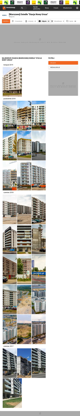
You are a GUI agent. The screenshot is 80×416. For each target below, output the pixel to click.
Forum (56, 8)
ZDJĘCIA (53, 63)
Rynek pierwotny (36, 8)
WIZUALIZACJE (55, 67)
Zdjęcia (44, 21)
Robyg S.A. (12, 16)
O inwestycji (18, 21)
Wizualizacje (58, 21)
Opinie (71, 21)
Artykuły (30, 21)
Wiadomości (67, 8)
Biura (47, 8)
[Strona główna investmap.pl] (9, 8)
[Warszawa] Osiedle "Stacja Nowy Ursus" (28, 14)
